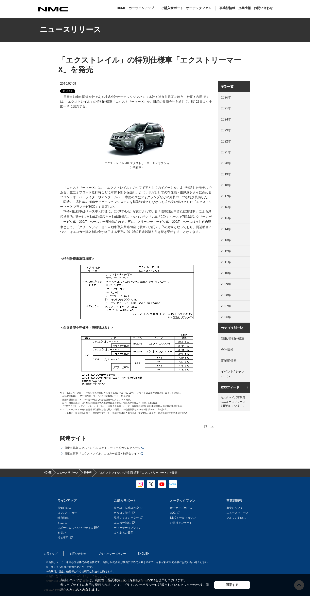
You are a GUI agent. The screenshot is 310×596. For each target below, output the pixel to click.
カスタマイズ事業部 (53, 9)
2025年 (226, 108)
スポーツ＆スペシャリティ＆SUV (78, 527)
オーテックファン (198, 8)
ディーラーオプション (128, 527)
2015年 (226, 218)
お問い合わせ (263, 8)
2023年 (226, 130)
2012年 (226, 251)
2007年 (226, 306)
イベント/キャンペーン (232, 374)
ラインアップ (67, 500)
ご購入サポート (172, 8)
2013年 (226, 240)
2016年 (226, 207)
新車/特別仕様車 (232, 339)
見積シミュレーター (128, 517)
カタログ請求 (124, 512)
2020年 (226, 163)
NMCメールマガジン (183, 517)
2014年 (226, 229)
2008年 (226, 295)
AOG (175, 512)
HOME (121, 8)
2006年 (226, 317)
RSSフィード (230, 387)
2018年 (226, 185)
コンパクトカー (67, 512)
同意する (232, 585)
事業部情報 (227, 8)
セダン (62, 532)
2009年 (226, 284)
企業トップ (51, 553)
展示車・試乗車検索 (128, 507)
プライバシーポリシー (139, 585)
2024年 (226, 119)
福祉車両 (65, 537)
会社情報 (227, 350)
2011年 (226, 262)
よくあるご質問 (123, 532)
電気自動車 (64, 507)
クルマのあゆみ (236, 517)
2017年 (226, 196)
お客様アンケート (181, 522)
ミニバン (63, 522)
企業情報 (244, 8)
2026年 (226, 97)
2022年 (226, 141)
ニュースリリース (237, 512)
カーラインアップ (141, 8)
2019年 (226, 174)
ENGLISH (143, 553)
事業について (234, 507)
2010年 (226, 273)
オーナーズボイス (181, 507)
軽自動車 (63, 517)
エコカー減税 (124, 522)
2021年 (226, 152)
